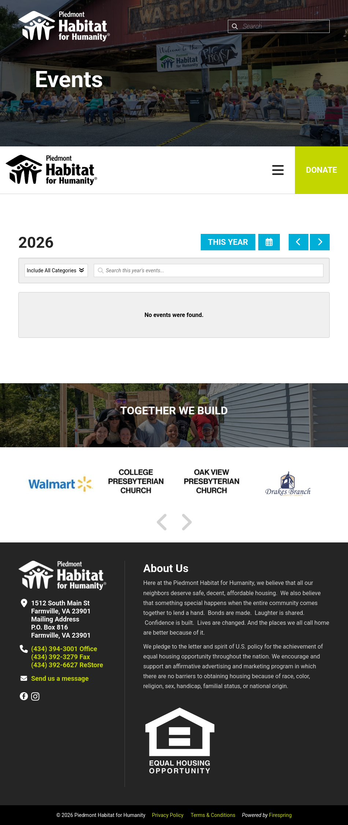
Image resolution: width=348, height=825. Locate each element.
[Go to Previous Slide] (162, 522)
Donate (321, 170)
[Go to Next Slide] (186, 522)
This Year (228, 242)
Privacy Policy (168, 815)
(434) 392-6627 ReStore (67, 665)
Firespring (280, 815)
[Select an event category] (56, 270)
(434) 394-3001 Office (64, 649)
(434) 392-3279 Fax (60, 657)
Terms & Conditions (212, 815)
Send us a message (60, 678)
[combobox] (279, 26)
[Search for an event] (208, 270)
